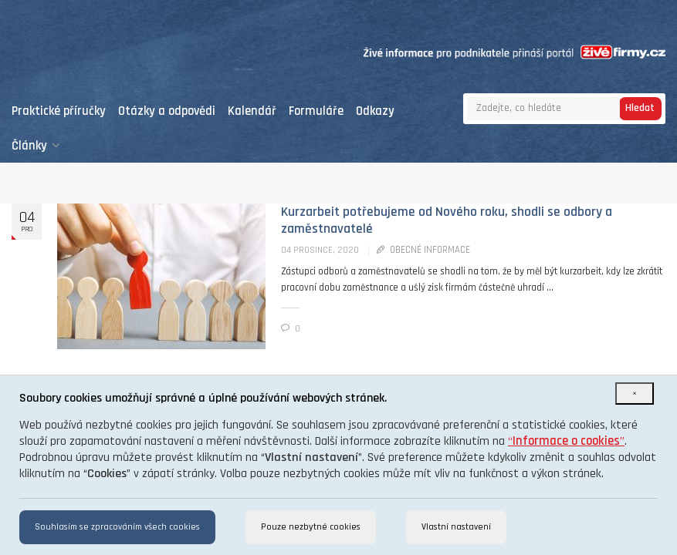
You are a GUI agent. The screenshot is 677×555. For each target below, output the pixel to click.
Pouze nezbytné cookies (311, 527)
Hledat (640, 108)
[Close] (634, 393)
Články (36, 146)
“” (566, 441)
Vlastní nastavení (456, 527)
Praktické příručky (59, 111)
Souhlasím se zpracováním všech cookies (117, 527)
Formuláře (316, 111)
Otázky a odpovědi (166, 111)
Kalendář (252, 111)
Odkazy (375, 111)
